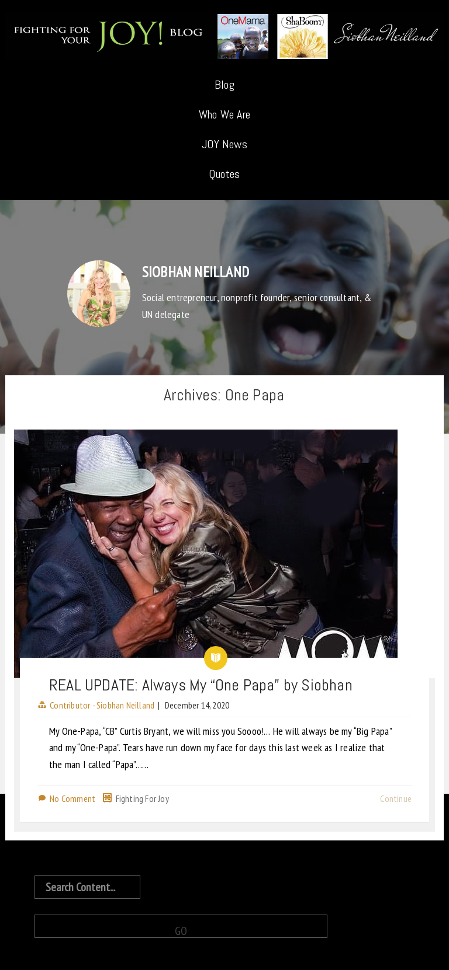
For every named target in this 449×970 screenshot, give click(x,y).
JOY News (224, 144)
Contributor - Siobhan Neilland (102, 705)
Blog (224, 84)
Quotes (224, 174)
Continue (396, 798)
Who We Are (224, 114)
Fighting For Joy (142, 798)
